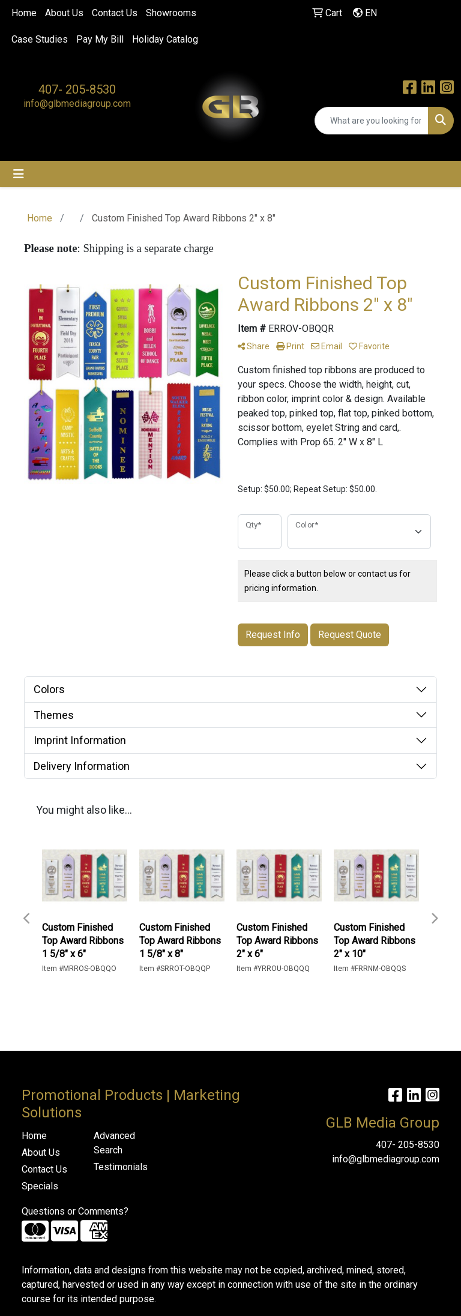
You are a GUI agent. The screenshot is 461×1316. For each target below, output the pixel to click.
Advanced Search (114, 1143)
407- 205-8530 (77, 89)
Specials (40, 1186)
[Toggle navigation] (18, 174)
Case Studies (39, 39)
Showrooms (171, 13)
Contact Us (114, 13)
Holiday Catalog (165, 39)
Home (24, 13)
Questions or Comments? (75, 1211)
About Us (64, 13)
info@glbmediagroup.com (77, 103)
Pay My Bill (100, 39)
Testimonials (121, 1167)
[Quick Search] (372, 120)
